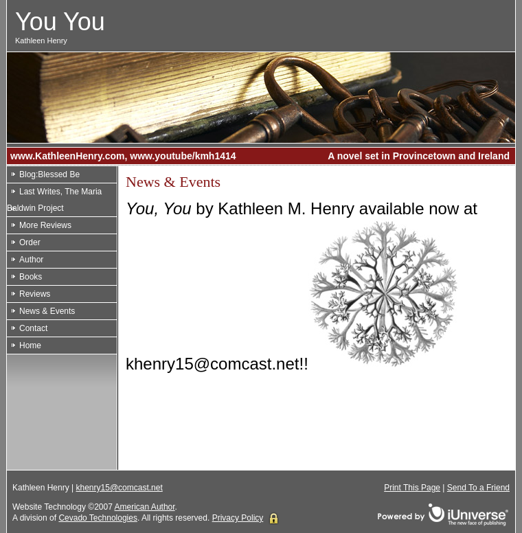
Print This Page (412, 487)
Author (31, 259)
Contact (33, 328)
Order (30, 242)
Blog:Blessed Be (49, 174)
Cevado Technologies (97, 518)
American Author (145, 507)
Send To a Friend (478, 487)
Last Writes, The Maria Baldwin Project (54, 200)
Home (30, 345)
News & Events (47, 311)
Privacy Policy (238, 518)
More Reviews (45, 225)
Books (30, 277)
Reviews (34, 294)
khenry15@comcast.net (119, 487)
